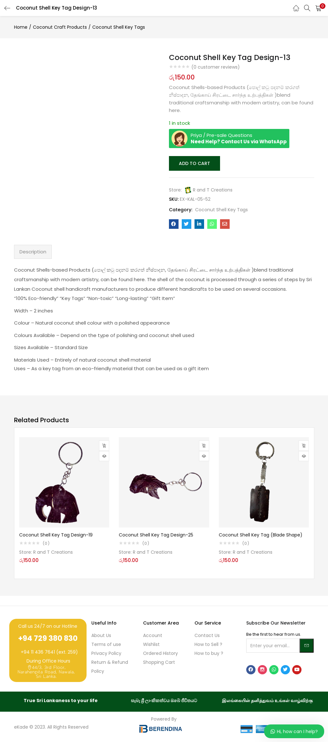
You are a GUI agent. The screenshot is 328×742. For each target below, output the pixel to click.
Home (20, 27)
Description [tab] (32, 251)
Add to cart (194, 163)
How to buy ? (209, 652)
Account (152, 635)
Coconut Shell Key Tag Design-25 (156, 534)
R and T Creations (213, 189)
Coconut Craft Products (60, 27)
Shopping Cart (159, 661)
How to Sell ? (208, 644)
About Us (101, 635)
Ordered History (160, 652)
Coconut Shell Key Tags (118, 27)
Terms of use (106, 644)
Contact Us (207, 635)
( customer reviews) (215, 67)
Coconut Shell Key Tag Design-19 (56, 534)
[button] (318, 8)
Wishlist (151, 644)
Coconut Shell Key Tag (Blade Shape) (260, 534)
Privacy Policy (106, 652)
